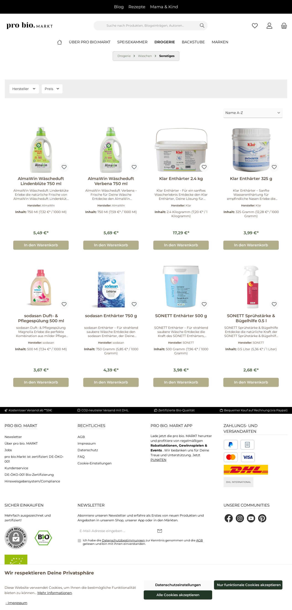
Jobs (8, 450)
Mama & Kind (164, 7)
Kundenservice (16, 468)
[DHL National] (246, 470)
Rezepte (136, 7)
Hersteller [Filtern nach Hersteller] (24, 88)
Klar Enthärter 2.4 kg (181, 178)
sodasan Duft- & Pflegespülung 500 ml (41, 318)
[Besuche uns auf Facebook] (229, 518)
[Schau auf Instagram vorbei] (240, 518)
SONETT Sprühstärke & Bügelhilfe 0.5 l (251, 318)
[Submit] (160, 531)
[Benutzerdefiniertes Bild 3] (239, 457)
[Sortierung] (253, 113)
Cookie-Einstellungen (95, 463)
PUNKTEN (158, 460)
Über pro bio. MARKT (21, 443)
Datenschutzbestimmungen (123, 540)
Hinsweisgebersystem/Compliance (32, 481)
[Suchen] (202, 25)
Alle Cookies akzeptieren (177, 595)
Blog (119, 7)
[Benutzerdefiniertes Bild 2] (247, 445)
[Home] (63, 42)
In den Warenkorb (41, 245)
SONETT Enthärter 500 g (181, 315)
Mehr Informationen (54, 593)
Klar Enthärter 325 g (251, 178)
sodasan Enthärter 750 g (111, 315)
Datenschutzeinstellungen (178, 585)
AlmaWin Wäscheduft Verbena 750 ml (111, 181)
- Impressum (16, 603)
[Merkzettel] (255, 25)
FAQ (81, 457)
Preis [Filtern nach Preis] (52, 88)
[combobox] (145, 25)
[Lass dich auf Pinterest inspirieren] (262, 518)
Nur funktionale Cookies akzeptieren (249, 585)
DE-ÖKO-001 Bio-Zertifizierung (29, 475)
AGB (81, 437)
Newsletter (13, 437)
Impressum (87, 443)
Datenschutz (88, 450)
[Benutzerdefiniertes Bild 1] (231, 445)
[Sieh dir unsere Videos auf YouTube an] (251, 518)
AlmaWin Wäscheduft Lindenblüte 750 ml (41, 181)
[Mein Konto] (269, 25)
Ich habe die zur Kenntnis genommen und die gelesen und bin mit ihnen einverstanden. (143, 542)
